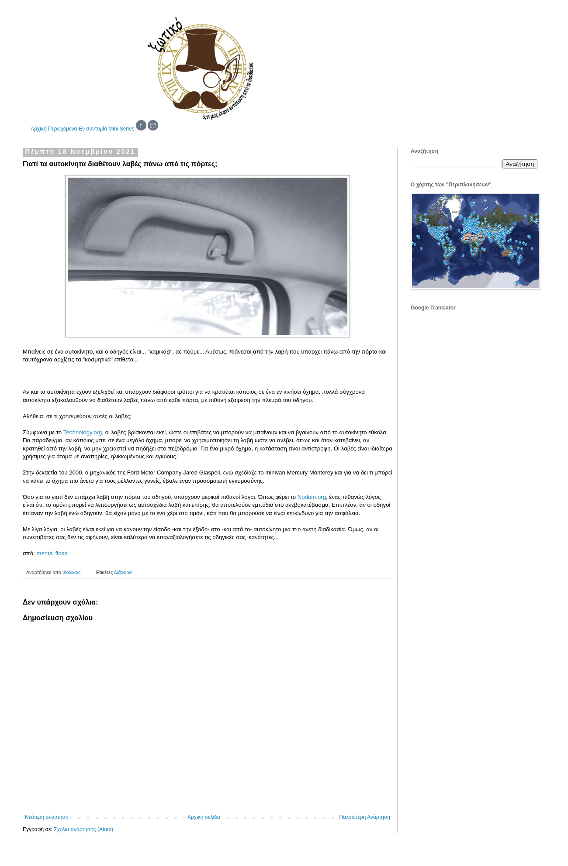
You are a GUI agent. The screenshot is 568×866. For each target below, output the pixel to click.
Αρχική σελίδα (203, 817)
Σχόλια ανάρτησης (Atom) (83, 829)
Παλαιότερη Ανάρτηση (364, 817)
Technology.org (82, 432)
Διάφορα (123, 572)
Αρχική (38, 129)
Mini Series (121, 129)
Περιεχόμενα (62, 129)
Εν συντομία (93, 129)
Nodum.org (312, 497)
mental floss (51, 553)
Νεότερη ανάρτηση (46, 817)
